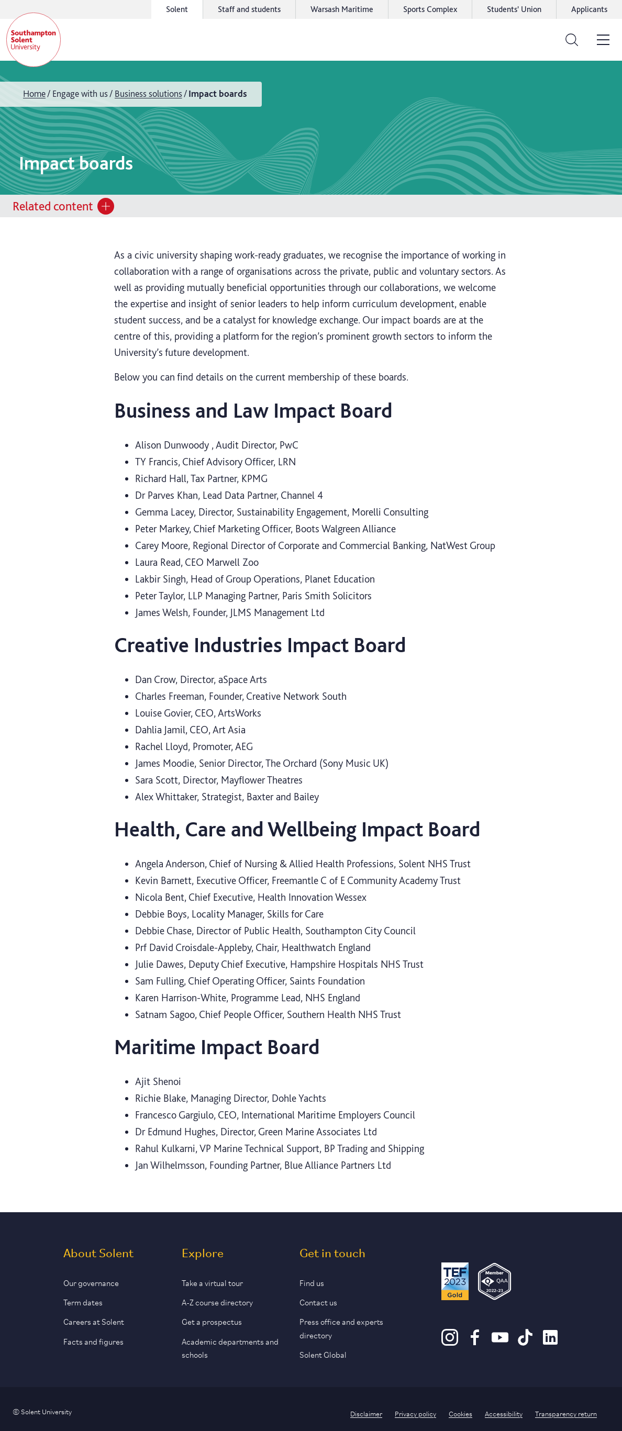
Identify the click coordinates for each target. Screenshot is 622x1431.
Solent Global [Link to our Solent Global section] (323, 1354)
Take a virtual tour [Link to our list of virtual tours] (212, 1282)
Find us (311, 1282)
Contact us (318, 1301)
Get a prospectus (212, 1321)
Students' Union (514, 9)
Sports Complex (430, 9)
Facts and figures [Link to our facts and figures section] (93, 1341)
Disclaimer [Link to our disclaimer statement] (366, 1413)
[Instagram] (449, 1342)
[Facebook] (474, 1342)
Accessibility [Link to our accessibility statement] (504, 1413)
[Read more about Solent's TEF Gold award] (455, 1283)
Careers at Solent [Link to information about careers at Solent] (93, 1321)
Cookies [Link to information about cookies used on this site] (460, 1413)
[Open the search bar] (571, 39)
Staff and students (249, 9)
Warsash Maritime (341, 9)
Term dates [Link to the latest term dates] (83, 1301)
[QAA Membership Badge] (494, 1283)
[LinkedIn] (550, 1342)
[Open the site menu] (603, 40)
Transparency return (566, 1413)
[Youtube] (500, 1342)
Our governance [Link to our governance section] (91, 1282)
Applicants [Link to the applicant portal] (589, 9)
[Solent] (33, 40)
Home (34, 93)
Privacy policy (415, 1413)
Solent (177, 9)
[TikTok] (525, 1342)
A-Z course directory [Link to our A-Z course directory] (217, 1301)
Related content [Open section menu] (63, 206)
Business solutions (148, 93)
